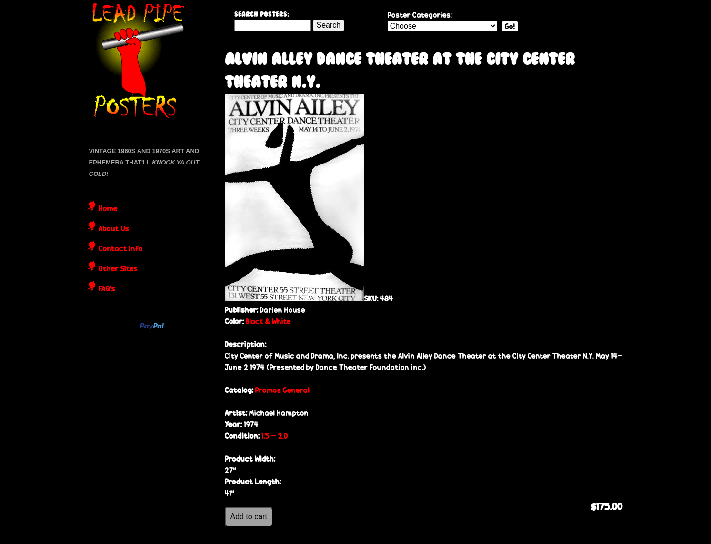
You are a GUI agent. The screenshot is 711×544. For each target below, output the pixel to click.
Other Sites (118, 269)
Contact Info (121, 249)
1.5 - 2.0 (274, 436)
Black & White (268, 322)
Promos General (282, 390)
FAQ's (107, 289)
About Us (114, 229)
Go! (510, 26)
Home (108, 209)
